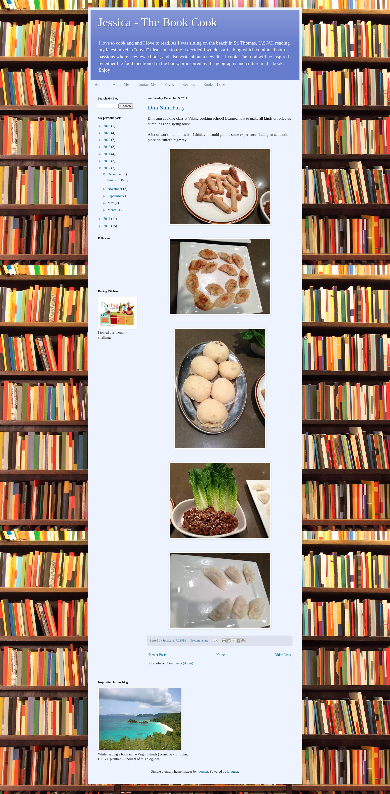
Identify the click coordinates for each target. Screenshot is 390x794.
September (115, 196)
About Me (121, 84)
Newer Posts (157, 655)
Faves (169, 84)
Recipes (188, 84)
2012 (107, 168)
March (112, 210)
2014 (107, 154)
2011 (107, 219)
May (111, 203)
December (115, 174)
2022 (107, 133)
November (115, 189)
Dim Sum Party (166, 107)
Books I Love (214, 84)
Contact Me (146, 84)
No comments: (199, 640)
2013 (107, 161)
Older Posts (283, 655)
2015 (107, 147)
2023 (107, 126)
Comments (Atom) (180, 663)
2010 (107, 226)
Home (99, 84)
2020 (107, 140)
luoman (202, 771)
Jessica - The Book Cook (157, 22)
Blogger (232, 771)
